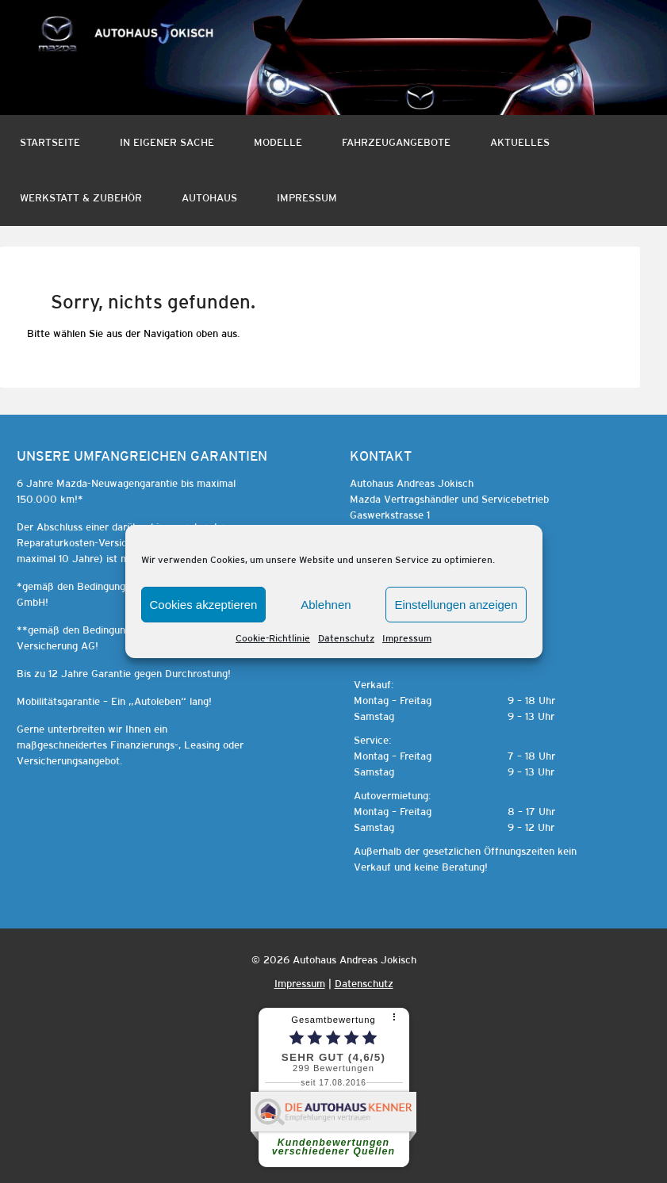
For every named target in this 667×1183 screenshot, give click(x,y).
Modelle (278, 142)
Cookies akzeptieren (204, 604)
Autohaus (209, 198)
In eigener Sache (167, 142)
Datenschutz (346, 638)
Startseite (50, 142)
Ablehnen (326, 604)
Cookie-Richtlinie (273, 638)
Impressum (406, 638)
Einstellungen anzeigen (455, 604)
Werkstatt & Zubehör (81, 198)
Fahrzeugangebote (396, 142)
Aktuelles (520, 142)
